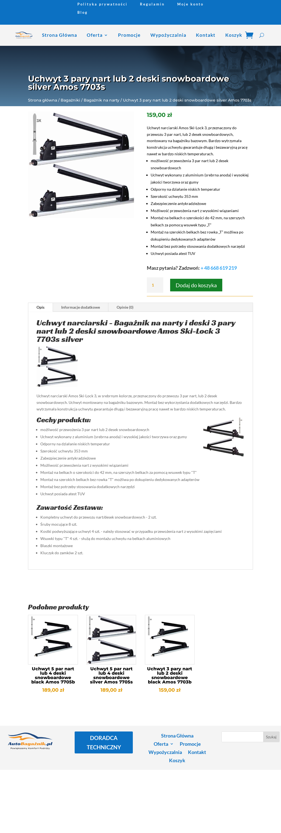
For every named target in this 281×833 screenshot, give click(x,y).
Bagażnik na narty (101, 100)
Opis (40, 307)
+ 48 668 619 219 (219, 268)
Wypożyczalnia (168, 35)
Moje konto (190, 4)
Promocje (129, 35)
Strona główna (42, 100)
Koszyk (233, 35)
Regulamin (152, 4)
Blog (82, 12)
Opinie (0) (125, 307)
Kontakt (205, 35)
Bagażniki (70, 100)
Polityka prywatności (102, 4)
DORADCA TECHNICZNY (104, 742)
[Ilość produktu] (155, 285)
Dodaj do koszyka (196, 285)
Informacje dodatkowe (80, 307)
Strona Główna (59, 35)
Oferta (95, 35)
